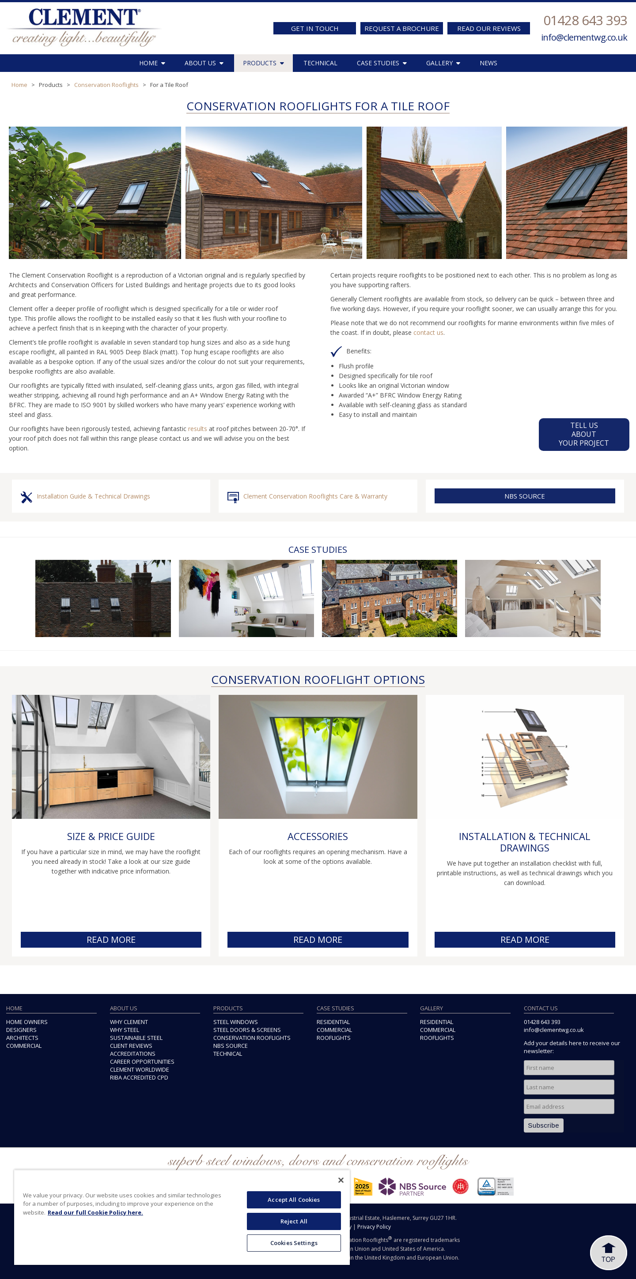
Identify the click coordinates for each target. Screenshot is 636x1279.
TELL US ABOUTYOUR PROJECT (584, 434)
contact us (428, 332)
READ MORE (111, 939)
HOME (152, 63)
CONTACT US (541, 1008)
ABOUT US (204, 63)
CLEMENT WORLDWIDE (139, 1069)
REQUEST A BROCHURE (401, 28)
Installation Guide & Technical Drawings (93, 496)
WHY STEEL (124, 1030)
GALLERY (443, 63)
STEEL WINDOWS (235, 1022)
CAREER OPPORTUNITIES (142, 1061)
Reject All (293, 1221)
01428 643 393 (585, 20)
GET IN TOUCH (315, 28)
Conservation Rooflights (106, 85)
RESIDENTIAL (333, 1022)
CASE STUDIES (382, 63)
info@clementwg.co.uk (584, 37)
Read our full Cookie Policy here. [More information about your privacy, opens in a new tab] (95, 1212)
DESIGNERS (21, 1030)
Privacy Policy (374, 1226)
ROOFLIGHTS (334, 1038)
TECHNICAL (320, 63)
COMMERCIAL (24, 1046)
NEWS (488, 63)
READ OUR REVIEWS (489, 28)
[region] (182, 1217)
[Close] (341, 1180)
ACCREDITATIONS (132, 1054)
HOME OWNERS (27, 1022)
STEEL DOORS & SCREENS (247, 1030)
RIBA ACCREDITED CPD (139, 1077)
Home (19, 85)
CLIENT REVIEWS (131, 1046)
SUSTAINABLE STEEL (136, 1038)
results (197, 428)
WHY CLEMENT (129, 1022)
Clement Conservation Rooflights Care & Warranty (315, 496)
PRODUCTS (263, 63)
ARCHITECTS (22, 1038)
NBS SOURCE (524, 495)
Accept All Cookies (294, 1200)
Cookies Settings (294, 1243)
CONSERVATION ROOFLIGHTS (252, 1038)
